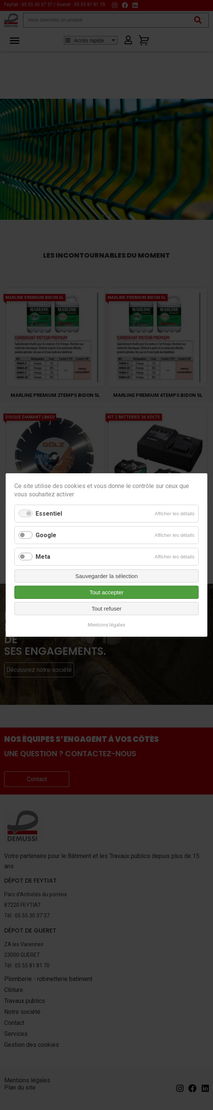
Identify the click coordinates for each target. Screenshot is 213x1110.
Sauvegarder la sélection (106, 576)
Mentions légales (106, 625)
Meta (43, 556)
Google (46, 535)
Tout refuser (106, 608)
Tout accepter (106, 592)
